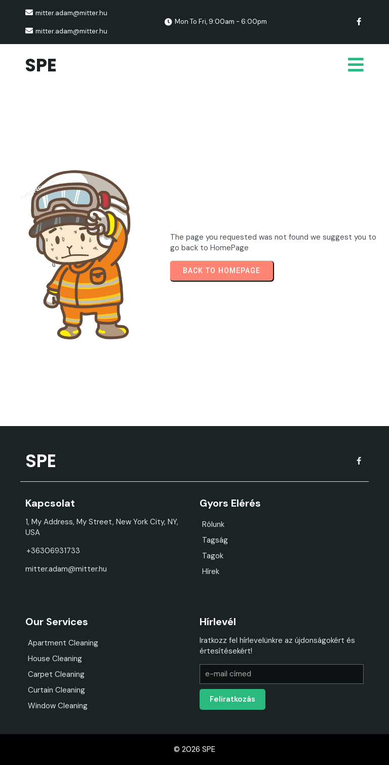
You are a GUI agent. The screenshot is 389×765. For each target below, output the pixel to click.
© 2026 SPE (194, 749)
